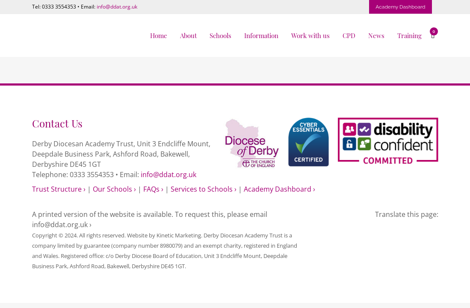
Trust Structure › (59, 189)
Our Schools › (114, 189)
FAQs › (153, 189)
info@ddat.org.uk (117, 6)
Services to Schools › (203, 189)
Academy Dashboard (400, 6)
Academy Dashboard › (279, 189)
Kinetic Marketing (179, 235)
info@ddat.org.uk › (62, 224)
